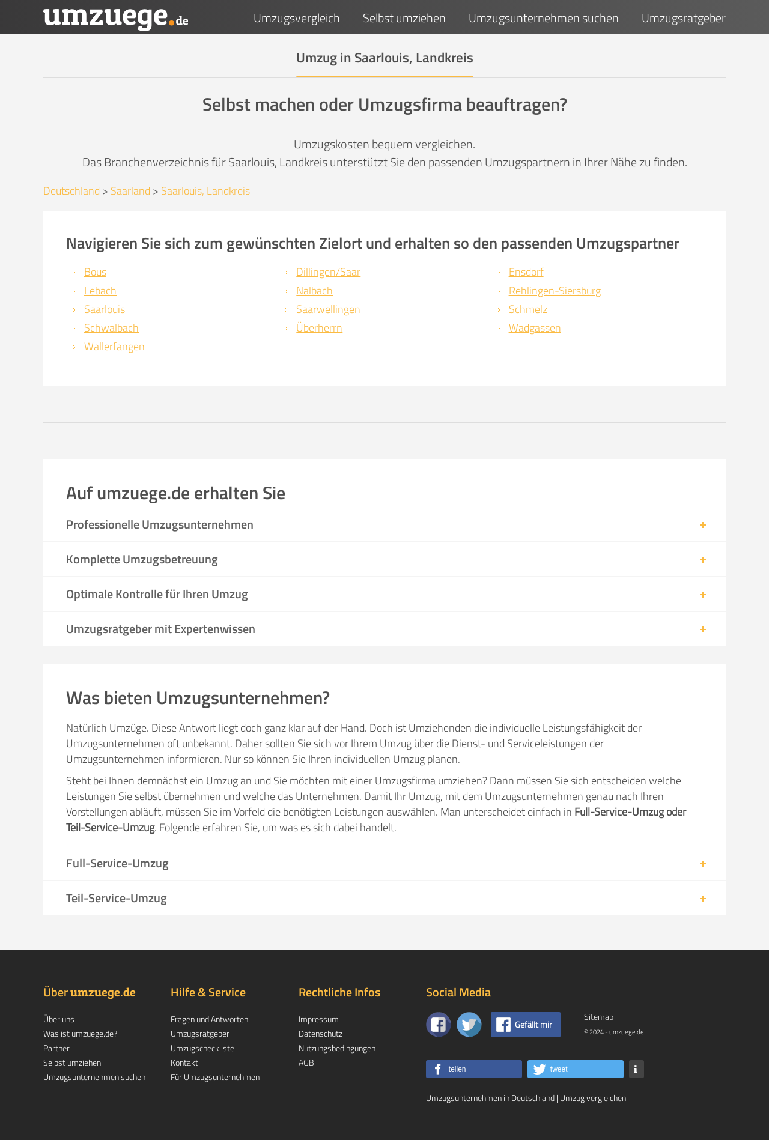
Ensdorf (526, 272)
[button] (474, 1069)
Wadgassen (535, 328)
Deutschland (71, 191)
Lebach (100, 290)
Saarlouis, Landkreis (205, 191)
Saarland (130, 191)
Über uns (58, 1019)
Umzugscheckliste (202, 1047)
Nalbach (314, 290)
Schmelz (528, 309)
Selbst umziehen (404, 17)
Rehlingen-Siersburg (555, 290)
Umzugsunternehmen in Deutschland (490, 1097)
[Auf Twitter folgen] (469, 1024)
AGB (306, 1062)
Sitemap (598, 1016)
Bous (95, 272)
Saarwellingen (328, 309)
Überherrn (319, 328)
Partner (56, 1047)
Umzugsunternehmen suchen (544, 17)
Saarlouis (104, 309)
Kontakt (184, 1062)
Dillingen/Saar (328, 272)
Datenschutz (320, 1033)
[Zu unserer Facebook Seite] (438, 1024)
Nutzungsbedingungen (337, 1047)
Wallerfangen (114, 346)
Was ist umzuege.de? (80, 1033)
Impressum (319, 1019)
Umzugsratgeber (684, 17)
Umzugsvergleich (297, 17)
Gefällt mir (533, 1024)
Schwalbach (111, 328)
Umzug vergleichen (593, 1097)
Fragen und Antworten (209, 1019)
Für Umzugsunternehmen (215, 1076)
